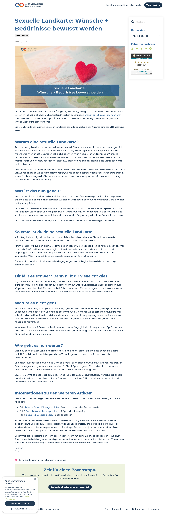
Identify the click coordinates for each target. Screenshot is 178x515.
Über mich (135, 5)
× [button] (35, 479)
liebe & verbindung (22, 35)
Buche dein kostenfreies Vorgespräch (70, 487)
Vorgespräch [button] (153, 5)
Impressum (154, 509)
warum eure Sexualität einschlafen (103, 114)
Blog (107, 509)
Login (126, 509)
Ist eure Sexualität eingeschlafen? (43, 407)
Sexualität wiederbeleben (39, 414)
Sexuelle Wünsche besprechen (42, 411)
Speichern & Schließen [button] (20, 504)
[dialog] (20, 495)
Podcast (116, 509)
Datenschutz (138, 509)
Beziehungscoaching (117, 5)
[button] (20, 508)
